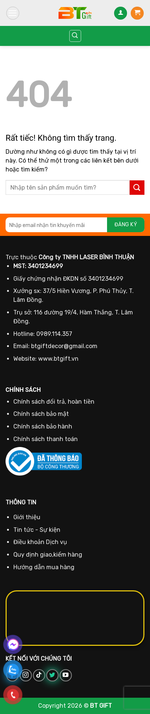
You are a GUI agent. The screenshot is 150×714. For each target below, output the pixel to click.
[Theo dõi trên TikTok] (39, 675)
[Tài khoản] (120, 13)
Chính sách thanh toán (45, 439)
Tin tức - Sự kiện (36, 529)
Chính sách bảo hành (42, 426)
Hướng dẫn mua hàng (43, 567)
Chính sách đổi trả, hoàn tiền (53, 401)
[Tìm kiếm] (75, 36)
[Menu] (12, 13)
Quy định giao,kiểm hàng (47, 554)
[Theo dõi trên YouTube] (66, 675)
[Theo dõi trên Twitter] (52, 675)
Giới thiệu (26, 517)
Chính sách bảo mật (41, 413)
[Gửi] (137, 187)
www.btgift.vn (58, 358)
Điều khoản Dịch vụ (40, 541)
